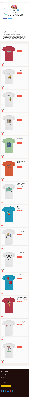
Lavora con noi (3, 377)
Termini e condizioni (4, 382)
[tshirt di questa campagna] (2, 65)
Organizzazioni (3, 374)
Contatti (2, 383)
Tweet (10, 18)
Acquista (19, 188)
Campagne (2, 375)
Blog (1, 380)
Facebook (5, 18)
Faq (1, 378)
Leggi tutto (24, 186)
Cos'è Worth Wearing (4, 371)
